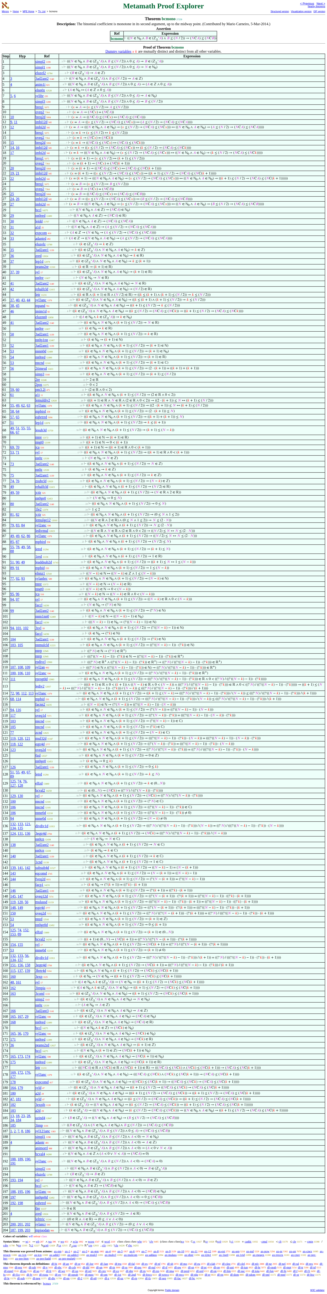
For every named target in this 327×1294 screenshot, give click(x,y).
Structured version (279, 11)
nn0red (40, 216)
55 (12, 405)
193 (13, 1180)
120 (20, 738)
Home (16, 11)
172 (20, 1072)
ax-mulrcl (110, 1255)
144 (13, 879)
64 (17, 411)
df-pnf (266, 1274)
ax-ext (221, 1251)
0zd (38, 755)
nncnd (39, 363)
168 (13, 1022)
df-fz (148, 1278)
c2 (31, 1245)
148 (13, 908)
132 (13, 824)
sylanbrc (41, 578)
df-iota (256, 1271)
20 (12, 168)
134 (13, 828)
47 (12, 1099)
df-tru (118, 1263)
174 (27, 1056)
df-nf (157, 1263)
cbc (130, 1245)
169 (13, 1072)
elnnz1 (40, 573)
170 (25, 1033)
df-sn (191, 1267)
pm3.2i (40, 389)
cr (207, 1241)
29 (12, 216)
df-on (213, 1271)
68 (12, 699)
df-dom (234, 1274)
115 (12, 971)
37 (12, 261)
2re (37, 380)
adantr (40, 1142)
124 (13, 833)
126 (13, 767)
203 (27, 1230)
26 (17, 199)
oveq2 (39, 112)
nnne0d (40, 813)
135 (20, 828)
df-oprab (73, 1274)
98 (17, 693)
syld (38, 1088)
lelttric (40, 1219)
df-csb (72, 1267)
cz (59, 1245)
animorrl (41, 1148)
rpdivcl (40, 662)
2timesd (41, 368)
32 (12, 233)
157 (20, 960)
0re (37, 1208)
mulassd (41, 902)
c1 (232, 1241)
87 (17, 542)
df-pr (204, 1267)
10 (12, 117)
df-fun (270, 1271)
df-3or (90, 1263)
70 (17, 447)
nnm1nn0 (42, 616)
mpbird (40, 411)
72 (12, 693)
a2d (38, 1093)
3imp (39, 1125)
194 (20, 1180)
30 (12, 221)
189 (20, 1159)
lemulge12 (43, 520)
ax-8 (156, 1251)
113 (31, 693)
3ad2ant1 (42, 250)
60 (17, 389)
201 (20, 1224)
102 (25, 628)
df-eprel (8, 1271)
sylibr (39, 96)
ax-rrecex (277, 1255)
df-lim (227, 1271)
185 (13, 1125)
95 (12, 594)
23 (23, 1116)
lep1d (39, 261)
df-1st (117, 1274)
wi (26, 1241)
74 (12, 481)
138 (13, 845)
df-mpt (287, 1267)
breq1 (39, 107)
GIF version (319, 11)
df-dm (129, 1271)
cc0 (219, 1241)
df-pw (177, 1267)
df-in (112, 1267)
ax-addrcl (73, 1255)
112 (23, 693)
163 (13, 994)
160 (13, 976)
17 (12, 153)
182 (13, 1105)
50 (12, 334)
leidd (39, 221)
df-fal (131, 1263)
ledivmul (41, 531)
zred (38, 256)
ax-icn (38, 1255)
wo (62, 1241)
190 (27, 1159)
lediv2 (40, 686)
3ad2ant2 (42, 79)
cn (19, 1245)
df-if (164, 1267)
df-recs (180, 1274)
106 (20, 673)
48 (12, 982)
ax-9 (168, 1251)
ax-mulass (171, 1255)
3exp (38, 976)
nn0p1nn (41, 340)
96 (17, 594)
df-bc (192, 1278)
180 (13, 1093)
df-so (36, 1271)
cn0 (46, 1245)
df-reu (18, 1267)
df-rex (309, 1263)
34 (12, 1120)
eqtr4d (40, 744)
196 (27, 1192)
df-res (155, 1271)
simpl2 (40, 62)
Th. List (42, 11)
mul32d (41, 738)
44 (28, 300)
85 (12, 542)
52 (12, 345)
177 (13, 1077)
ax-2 (76, 1251)
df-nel (282, 1263)
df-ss (124, 1267)
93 (23, 578)
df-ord (199, 1271)
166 (13, 1011)
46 (12, 311)
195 (20, 1192)
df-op (216, 1267)
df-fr (49, 1271)
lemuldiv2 (42, 400)
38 (12, 306)
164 (13, 1088)
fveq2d (40, 879)
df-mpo (89, 1274)
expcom (41, 233)
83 (17, 525)
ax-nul (250, 1251)
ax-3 (84, 1251)
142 (27, 868)
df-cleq (226, 1263)
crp (90, 1245)
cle (294, 1241)
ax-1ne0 (223, 1255)
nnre (38, 437)
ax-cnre (295, 1255)
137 (20, 971)
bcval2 (40, 790)
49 (17, 405)
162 (13, 988)
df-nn (66, 1278)
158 (27, 965)
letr (37, 294)
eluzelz (40, 244)
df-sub (21, 1278)
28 (28, 1116)
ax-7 (144, 1251)
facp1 (39, 885)
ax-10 (180, 1251)
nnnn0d (40, 351)
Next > (321, 3)
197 (13, 1197)
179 (20, 1088)
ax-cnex (307, 1251)
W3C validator (317, 1290)
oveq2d (40, 750)
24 (12, 199)
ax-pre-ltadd (43, 1258)
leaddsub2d (43, 562)
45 (17, 306)
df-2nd (132, 1274)
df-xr (296, 1274)
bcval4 (40, 1154)
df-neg (36, 1278)
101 (18, 628)
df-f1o (16, 1274)
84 (23, 525)
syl (37, 272)
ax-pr (279, 1251)
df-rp (134, 1278)
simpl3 (40, 101)
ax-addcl (55, 1255)
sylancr (40, 1224)
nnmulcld (42, 645)
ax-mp (58, 1251)
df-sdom (250, 1274)
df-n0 (93, 1278)
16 (17, 147)
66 (12, 432)
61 (12, 395)
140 (13, 856)
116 (18, 710)
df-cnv (102, 1271)
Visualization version (301, 11)
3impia (40, 988)
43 (23, 300)
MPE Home (28, 11)
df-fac (177, 1278)
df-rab (32, 1267)
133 (20, 824)
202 (27, 1224)
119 (12, 738)
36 (12, 256)
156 (20, 965)
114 (18, 699)
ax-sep (236, 1251)
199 (20, 1230)
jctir (38, 492)
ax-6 (132, 1251)
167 (20, 1016)
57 (12, 417)
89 (12, 568)
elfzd (39, 783)
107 (13, 667)
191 (13, 1163)
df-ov (58, 1274)
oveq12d (41, 896)
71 (17, 452)
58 (12, 411)
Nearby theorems (316, 6)
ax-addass (151, 1255)
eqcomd (41, 873)
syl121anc (42, 1131)
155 (20, 945)
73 (12, 464)
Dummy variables (118, 51)
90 (17, 562)
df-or (77, 1263)
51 (12, 423)
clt (280, 1241)
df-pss (137, 1267)
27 (12, 204)
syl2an (40, 667)
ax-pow (264, 1251)
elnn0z (40, 90)
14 (12, 147)
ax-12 (207, 1251)
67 (17, 432)
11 (15, 122)
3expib (40, 1105)
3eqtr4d (41, 833)
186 (27, 1131)
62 (23, 405)
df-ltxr (310, 1274)
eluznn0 (41, 317)
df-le (7, 1278)
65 (17, 417)
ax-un (292, 1251)
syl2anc (41, 525)
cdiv (5, 1245)
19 (12, 173)
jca (37, 447)
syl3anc (41, 300)
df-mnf (281, 1274)
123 (13, 750)
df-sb (170, 1263)
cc (194, 1241)
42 (12, 289)
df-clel (241, 1263)
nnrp (38, 651)
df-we (61, 1271)
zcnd (38, 732)
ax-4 (108, 1251)
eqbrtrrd (41, 417)
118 (12, 744)
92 (17, 578)
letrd (38, 549)
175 (13, 1062)
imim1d (41, 311)
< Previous (307, 3)
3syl (38, 628)
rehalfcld (41, 289)
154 (13, 945)
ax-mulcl (91, 1255)
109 (27, 667)
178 (13, 1082)
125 (13, 781)
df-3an (104, 1263)
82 (17, 514)
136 (27, 833)
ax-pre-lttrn (22, 1258)
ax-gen (95, 1251)
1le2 (38, 509)
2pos (38, 384)
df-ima (170, 1271)
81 (12, 514)
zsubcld (41, 481)
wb (38, 1241)
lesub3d (41, 430)
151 (13, 965)
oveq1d (40, 715)
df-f (295, 1271)
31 (12, 227)
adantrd (40, 238)
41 (12, 283)
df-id (313, 1267)
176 (27, 1072)
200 (13, 1224)
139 (13, 868)
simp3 (39, 374)
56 (12, 368)
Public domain (172, 1290)
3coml (40, 994)
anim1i (40, 84)
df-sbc (58, 1267)
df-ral (295, 1263)
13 (12, 1116)
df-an (66, 1263)
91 (17, 568)
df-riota (43, 1274)
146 (13, 891)
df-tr (300, 1267)
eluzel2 (40, 73)
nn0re (39, 278)
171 (13, 1039)
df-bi (54, 1263)
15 (12, 142)
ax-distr (188, 1255)
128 (20, 785)
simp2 (39, 999)
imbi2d (40, 127)
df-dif (86, 1267)
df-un (99, 1267)
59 (12, 389)
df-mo (183, 1263)
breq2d (40, 117)
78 (17, 547)
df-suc (241, 1271)
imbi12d (41, 122)
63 (28, 405)
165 (13, 1016)
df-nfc (255, 1263)
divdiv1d (41, 826)
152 (25, 930)
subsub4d (42, 868)
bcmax (47, 1283)
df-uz (120, 1278)
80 (12, 504)
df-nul (152, 1267)
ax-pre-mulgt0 (67, 1258)
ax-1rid (240, 1255)
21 (17, 173)
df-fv (29, 1274)
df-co (116, 1271)
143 (13, 873)
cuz (75, 1245)
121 (27, 738)
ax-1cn (22, 1255)
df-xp (75, 1271)
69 (12, 447)
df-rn (143, 1271)
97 (17, 599)
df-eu (197, 1263)
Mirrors (5, 11)
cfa (116, 1245)
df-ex (144, 1263)
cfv (151, 1241)
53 (12, 351)
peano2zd (42, 1045)
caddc (248, 1241)
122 (20, 744)
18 (17, 1116)
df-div (51, 1278)
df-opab (271, 1267)
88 (12, 551)
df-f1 (307, 1271)
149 (20, 908)
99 (12, 611)
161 (18, 982)
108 (20, 667)
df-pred (185, 1271)
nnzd (38, 919)
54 (12, 357)
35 (12, 250)
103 (13, 645)
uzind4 (40, 1118)
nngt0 (39, 442)
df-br (257, 1267)
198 (20, 1203)
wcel (107, 1241)
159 (27, 971)
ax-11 (194, 1251)
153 (13, 934)
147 (20, 896)
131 (20, 833)
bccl (38, 210)
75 (12, 475)
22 (12, 179)
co (182, 1241)
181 (18, 1099)
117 (12, 715)
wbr (139, 1241)
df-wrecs (164, 1274)
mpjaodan (42, 1230)
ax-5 (120, 1251)
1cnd (38, 862)
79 (12, 525)
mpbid (40, 568)
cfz (104, 1245)
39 (17, 272)
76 (17, 481)
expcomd (42, 1082)
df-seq (162, 1278)
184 (18, 1120)
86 (28, 536)
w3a (75, 1241)
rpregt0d (41, 679)
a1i (37, 395)
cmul (264, 1241)
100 (13, 673)
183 (13, 1111)
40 (17, 300)
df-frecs (147, 1274)
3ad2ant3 (42, 1011)
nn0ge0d (41, 925)
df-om (104, 1274)
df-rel (88, 1271)
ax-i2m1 (206, 1255)
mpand (40, 306)
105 (20, 645)
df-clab (211, 1263)
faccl (38, 605)
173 (20, 1056)
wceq (91, 1241)
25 (12, 194)
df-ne (268, 1263)
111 (12, 679)
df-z (106, 1278)
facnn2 (40, 704)
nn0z (38, 458)
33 (12, 238)
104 (13, 639)
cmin (310, 1241)
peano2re (42, 267)
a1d (38, 227)
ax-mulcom (130, 1255)
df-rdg (194, 1274)
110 (27, 673)
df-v (45, 1267)
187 (13, 1230)
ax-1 (67, 1251)
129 (13, 796)
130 (20, 796)
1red (38, 556)
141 (20, 868)
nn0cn (39, 839)
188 (13, 1159)
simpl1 (40, 67)
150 (13, 913)
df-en (220, 1274)
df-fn (283, 1271)
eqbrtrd (40, 1203)
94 (12, 599)
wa (50, 1241)
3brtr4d (40, 971)
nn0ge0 (40, 498)
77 (12, 578)
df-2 (79, 1278)
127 (13, 785)
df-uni (230, 1267)
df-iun (244, 1267)
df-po (23, 1271)
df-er (207, 1274)
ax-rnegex (258, 1255)
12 (12, 127)
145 (13, 896)
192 (13, 1203)
